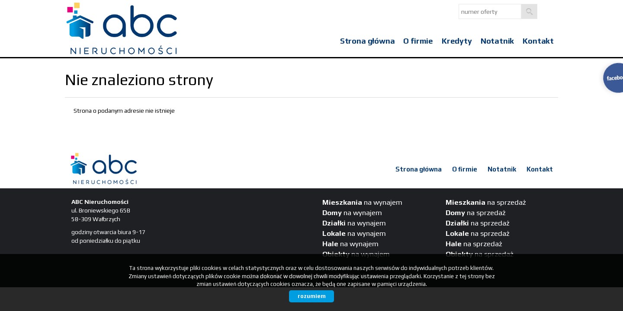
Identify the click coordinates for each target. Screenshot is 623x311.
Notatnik (497, 40)
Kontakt (538, 40)
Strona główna (367, 40)
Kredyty (457, 40)
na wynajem (362, 202)
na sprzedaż (486, 202)
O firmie (418, 40)
